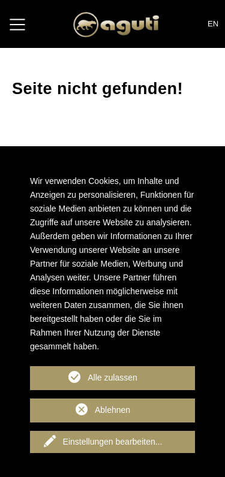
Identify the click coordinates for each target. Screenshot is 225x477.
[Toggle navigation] (17, 24)
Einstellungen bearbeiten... (113, 441)
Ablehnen (112, 410)
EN (213, 23)
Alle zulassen (112, 377)
